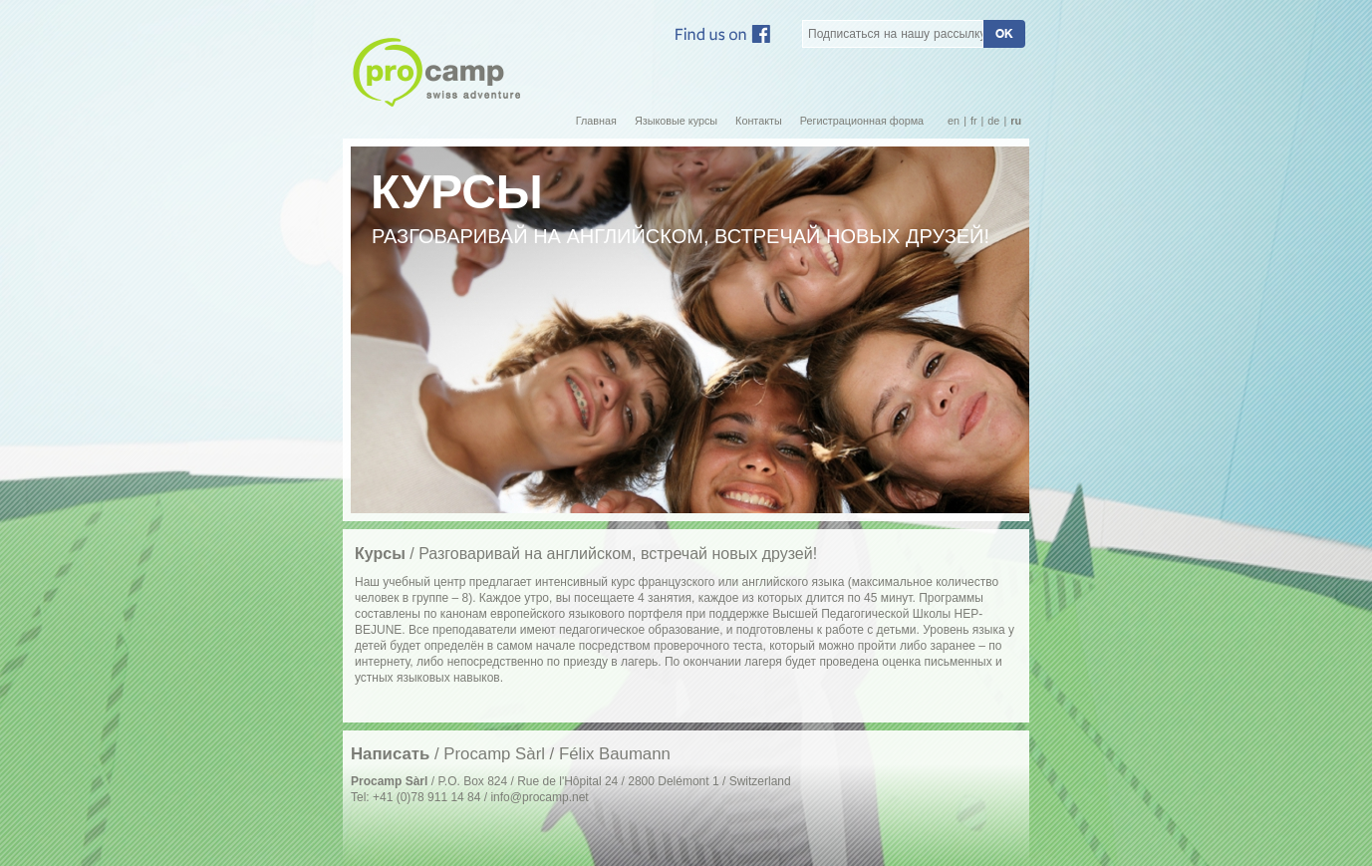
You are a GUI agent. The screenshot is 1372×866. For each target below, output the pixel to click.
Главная (596, 121)
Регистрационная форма (862, 121)
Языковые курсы (676, 121)
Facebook (723, 34)
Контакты (758, 121)
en (954, 121)
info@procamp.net (539, 797)
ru (1015, 121)
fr (973, 121)
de (993, 121)
